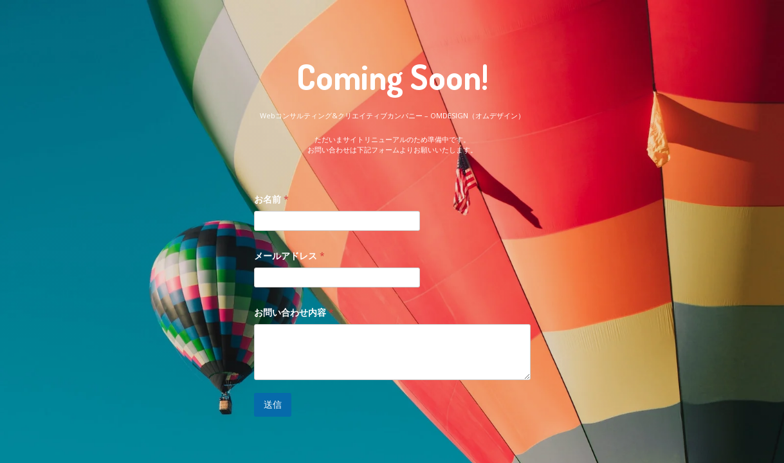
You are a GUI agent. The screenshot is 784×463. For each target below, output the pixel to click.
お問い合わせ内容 (294, 312)
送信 (273, 404)
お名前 (271, 199)
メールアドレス (289, 255)
